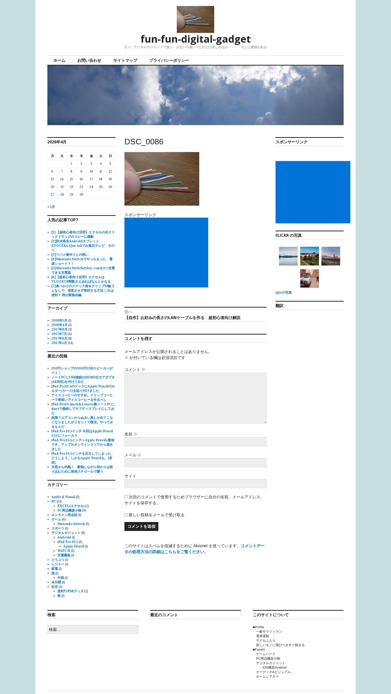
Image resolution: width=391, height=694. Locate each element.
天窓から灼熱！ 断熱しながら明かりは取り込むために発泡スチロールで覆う (82, 469)
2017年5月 (59, 343)
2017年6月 (59, 338)
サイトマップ (125, 60)
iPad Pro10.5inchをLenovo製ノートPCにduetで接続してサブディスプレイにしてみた (82, 408)
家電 (54, 569)
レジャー (57, 564)
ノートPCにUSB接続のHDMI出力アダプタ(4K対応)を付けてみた (83, 379)
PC (53, 501)
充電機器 (63, 555)
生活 (54, 587)
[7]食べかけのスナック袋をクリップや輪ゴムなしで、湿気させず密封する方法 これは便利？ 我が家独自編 (82, 290)
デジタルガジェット (66, 533)
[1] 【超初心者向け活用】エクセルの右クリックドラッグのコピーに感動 (83, 234)
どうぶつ (57, 560)
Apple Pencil (73, 546)
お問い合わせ (89, 60)
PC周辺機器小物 (69, 510)
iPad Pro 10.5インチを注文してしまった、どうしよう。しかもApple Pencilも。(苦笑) (82, 458)
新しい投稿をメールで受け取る (157, 515)
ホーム (59, 60)
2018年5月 (59, 320)
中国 (60, 578)
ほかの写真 (284, 292)
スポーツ (57, 528)
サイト (130, 476)
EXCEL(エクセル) (71, 506)
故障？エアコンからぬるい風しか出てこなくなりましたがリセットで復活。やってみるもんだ (82, 422)
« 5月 (51, 207)
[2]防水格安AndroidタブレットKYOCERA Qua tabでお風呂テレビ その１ (82, 245)
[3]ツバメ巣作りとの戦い (70, 255)
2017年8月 (59, 329)
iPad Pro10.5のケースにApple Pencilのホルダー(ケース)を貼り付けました (83, 388)
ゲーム (56, 519)
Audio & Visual (63, 497)
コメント (134, 369)
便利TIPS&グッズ (70, 591)
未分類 (56, 582)
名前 (130, 434)
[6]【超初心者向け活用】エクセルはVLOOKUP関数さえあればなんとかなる (81, 279)
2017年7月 (59, 334)
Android (64, 537)
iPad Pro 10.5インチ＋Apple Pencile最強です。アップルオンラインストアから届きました (82, 444)
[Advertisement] (167, 252)
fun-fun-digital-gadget (196, 39)
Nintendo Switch (71, 524)
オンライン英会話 (64, 515)
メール (132, 455)
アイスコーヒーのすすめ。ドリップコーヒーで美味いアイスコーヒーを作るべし (82, 397)
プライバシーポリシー (169, 60)
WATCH (63, 551)
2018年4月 (59, 325)
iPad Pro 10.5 (67, 542)
